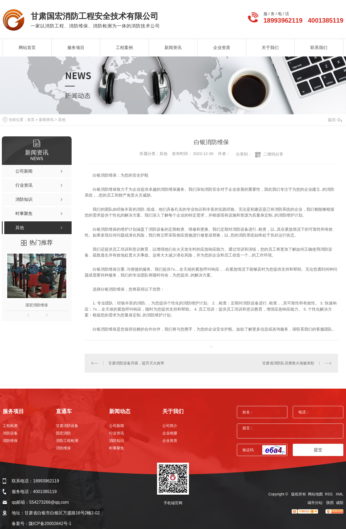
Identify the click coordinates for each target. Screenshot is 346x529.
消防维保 (10, 440)
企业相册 (169, 433)
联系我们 (318, 47)
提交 (318, 449)
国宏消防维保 (37, 305)
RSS (329, 494)
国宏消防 (63, 433)
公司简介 (169, 426)
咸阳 (339, 502)
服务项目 (75, 47)
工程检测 (10, 426)
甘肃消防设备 (67, 426)
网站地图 (315, 494)
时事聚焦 (116, 448)
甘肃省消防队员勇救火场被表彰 (288, 363)
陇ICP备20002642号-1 (50, 523)
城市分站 (314, 502)
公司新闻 (116, 426)
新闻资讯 (173, 47)
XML (339, 494)
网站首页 (27, 47)
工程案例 (124, 47)
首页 (31, 119)
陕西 (330, 502)
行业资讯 (116, 433)
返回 (335, 119)
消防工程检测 (67, 440)
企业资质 (221, 47)
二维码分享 (273, 154)
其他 (61, 119)
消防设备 (10, 433)
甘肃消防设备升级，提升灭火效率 (136, 363)
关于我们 (270, 47)
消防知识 (116, 440)
